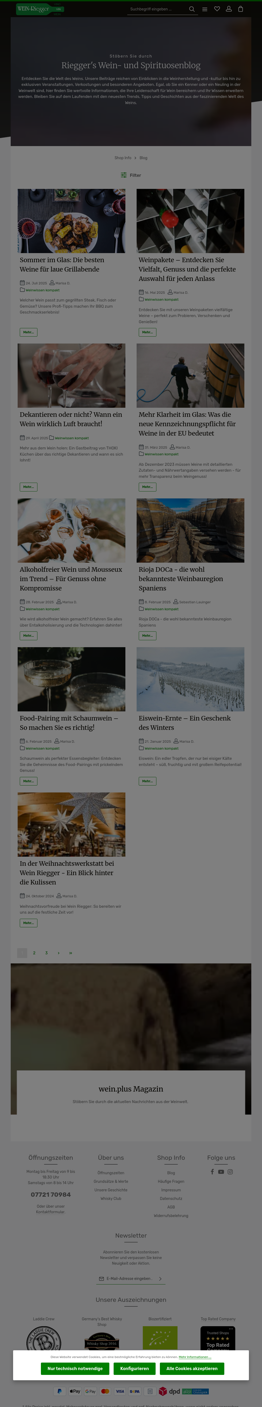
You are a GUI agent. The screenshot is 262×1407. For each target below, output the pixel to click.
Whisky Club (111, 1180)
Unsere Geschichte (111, 1171)
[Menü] (202, 9)
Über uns (111, 1138)
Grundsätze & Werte (111, 1163)
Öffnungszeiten (111, 1154)
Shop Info (171, 1138)
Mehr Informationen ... (193, 1358)
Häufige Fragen (171, 1163)
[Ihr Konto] (227, 9)
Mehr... (28, 320)
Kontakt (171, 1400)
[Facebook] (212, 1155)
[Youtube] (221, 1155)
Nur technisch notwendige (80, 1369)
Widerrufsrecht (234, 1400)
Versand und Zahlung (199, 1400)
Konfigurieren (134, 1369)
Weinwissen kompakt (42, 284)
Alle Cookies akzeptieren (186, 1369)
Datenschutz (171, 1180)
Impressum (171, 1171)
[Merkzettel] (215, 9)
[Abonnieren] (160, 1260)
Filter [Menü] (131, 169)
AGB (171, 1189)
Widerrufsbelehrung (171, 1197)
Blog (171, 1154)
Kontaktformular (50, 1193)
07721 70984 (51, 1175)
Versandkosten (118, 1388)
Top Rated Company (218, 1300)
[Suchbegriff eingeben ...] (157, 9)
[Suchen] (189, 9)
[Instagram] (230, 1155)
